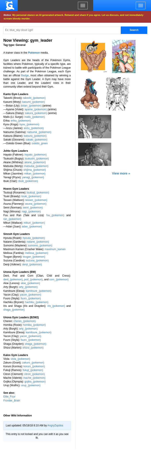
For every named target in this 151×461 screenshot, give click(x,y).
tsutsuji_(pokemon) (38, 192)
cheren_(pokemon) (24, 321)
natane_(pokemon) (38, 241)
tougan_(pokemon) (34, 256)
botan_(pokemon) (31, 105)
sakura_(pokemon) (36, 113)
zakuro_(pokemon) (33, 362)
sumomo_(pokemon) (40, 245)
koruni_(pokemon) (34, 366)
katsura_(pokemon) (35, 135)
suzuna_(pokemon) (37, 260)
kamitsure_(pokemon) (38, 290)
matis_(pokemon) (34, 116)
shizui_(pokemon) (33, 347)
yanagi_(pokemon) (33, 177)
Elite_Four (9, 396)
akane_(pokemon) (35, 162)
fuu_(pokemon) (55, 215)
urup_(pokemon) (30, 385)
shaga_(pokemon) (14, 309)
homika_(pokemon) (34, 324)
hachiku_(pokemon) (36, 302)
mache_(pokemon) (34, 377)
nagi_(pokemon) (31, 211)
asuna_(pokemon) (36, 203)
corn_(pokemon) (58, 279)
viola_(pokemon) (20, 358)
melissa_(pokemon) (36, 253)
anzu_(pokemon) (34, 128)
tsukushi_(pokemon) (37, 158)
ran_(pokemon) (12, 219)
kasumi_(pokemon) (33, 101)
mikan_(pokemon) (34, 173)
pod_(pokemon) (33, 279)
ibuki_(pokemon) (28, 181)
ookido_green (40, 143)
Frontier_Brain (11, 400)
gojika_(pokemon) (35, 381)
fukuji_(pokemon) (33, 370)
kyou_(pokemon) (29, 124)
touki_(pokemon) (31, 196)
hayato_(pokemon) (36, 154)
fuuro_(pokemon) (31, 298)
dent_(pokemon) (13, 279)
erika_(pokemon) (21, 120)
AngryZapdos (55, 425)
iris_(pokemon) (56, 305)
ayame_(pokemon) (36, 109)
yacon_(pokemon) (30, 294)
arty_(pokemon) (28, 287)
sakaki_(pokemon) (36, 139)
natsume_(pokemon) (39, 132)
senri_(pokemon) (33, 207)
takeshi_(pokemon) (34, 97)
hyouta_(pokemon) (34, 238)
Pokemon (34, 52)
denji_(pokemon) (32, 264)
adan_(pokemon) (32, 226)
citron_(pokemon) (34, 374)
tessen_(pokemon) (36, 200)
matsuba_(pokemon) (36, 166)
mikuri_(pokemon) (34, 222)
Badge (25, 75)
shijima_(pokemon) (34, 169)
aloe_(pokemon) (30, 283)
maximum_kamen (55, 249)
